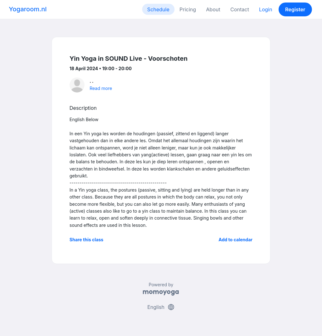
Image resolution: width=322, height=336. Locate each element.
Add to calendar (236, 239)
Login (265, 9)
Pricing (188, 9)
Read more (101, 88)
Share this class (86, 239)
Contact (239, 9)
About (213, 9)
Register (295, 9)
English (161, 307)
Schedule (158, 9)
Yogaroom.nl (28, 9)
